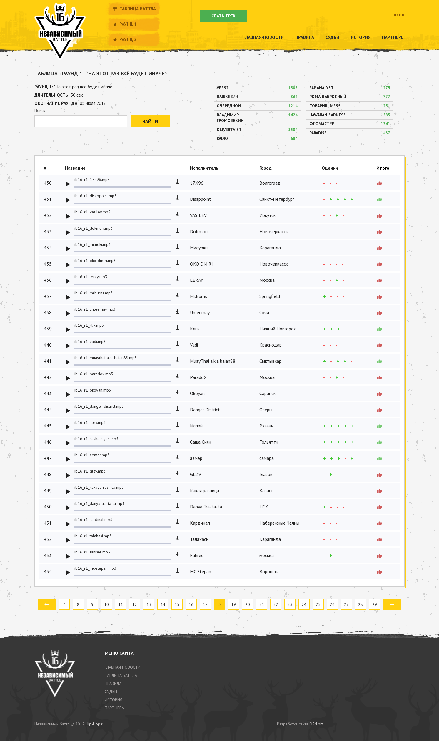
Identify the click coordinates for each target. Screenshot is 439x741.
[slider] (122, 187)
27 (346, 604)
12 (134, 604)
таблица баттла (121, 675)
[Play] (68, 184)
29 (374, 604)
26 (332, 604)
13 (148, 604)
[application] (118, 182)
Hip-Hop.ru (95, 724)
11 (120, 604)
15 (177, 604)
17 (205, 604)
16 (191, 604)
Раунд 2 (124, 39)
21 (261, 604)
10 (106, 604)
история (113, 699)
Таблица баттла (134, 8)
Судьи (332, 37)
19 (233, 604)
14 (163, 604)
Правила (304, 37)
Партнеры (393, 37)
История (360, 37)
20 (247, 604)
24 (304, 604)
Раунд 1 (124, 24)
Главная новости (123, 667)
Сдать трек (223, 16)
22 (275, 604)
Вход (399, 15)
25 (318, 604)
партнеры (115, 707)
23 (290, 604)
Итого (382, 168)
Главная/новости (263, 37)
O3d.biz (316, 724)
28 (360, 604)
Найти (150, 121)
